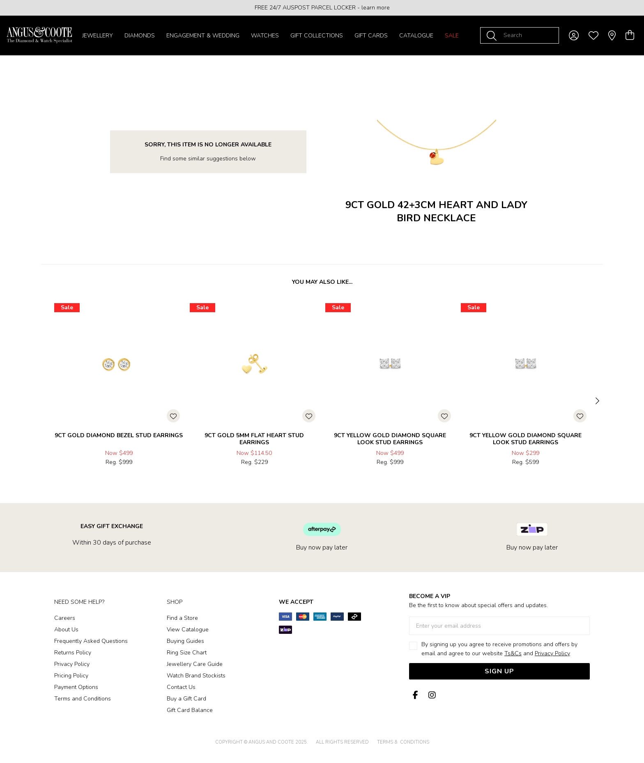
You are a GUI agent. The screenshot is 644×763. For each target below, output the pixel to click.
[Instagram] (430, 695)
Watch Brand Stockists (196, 676)
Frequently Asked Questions (91, 641)
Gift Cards (371, 35)
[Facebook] (415, 695)
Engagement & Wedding (202, 35)
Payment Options (76, 687)
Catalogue (416, 35)
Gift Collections (316, 35)
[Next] (596, 401)
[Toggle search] (493, 35)
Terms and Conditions (82, 699)
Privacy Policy (72, 664)
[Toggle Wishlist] (173, 415)
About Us (66, 629)
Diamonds (139, 35)
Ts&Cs (513, 653)
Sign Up (499, 671)
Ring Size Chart (187, 652)
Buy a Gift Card (186, 699)
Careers (64, 618)
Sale (452, 35)
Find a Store (182, 618)
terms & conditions (403, 742)
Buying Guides (185, 641)
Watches (265, 35)
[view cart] (630, 35)
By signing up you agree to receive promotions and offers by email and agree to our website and (499, 648)
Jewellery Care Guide (195, 664)
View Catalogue (188, 629)
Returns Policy (72, 652)
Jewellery (97, 35)
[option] (322, 8)
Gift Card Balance (190, 710)
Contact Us (181, 687)
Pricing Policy (71, 676)
